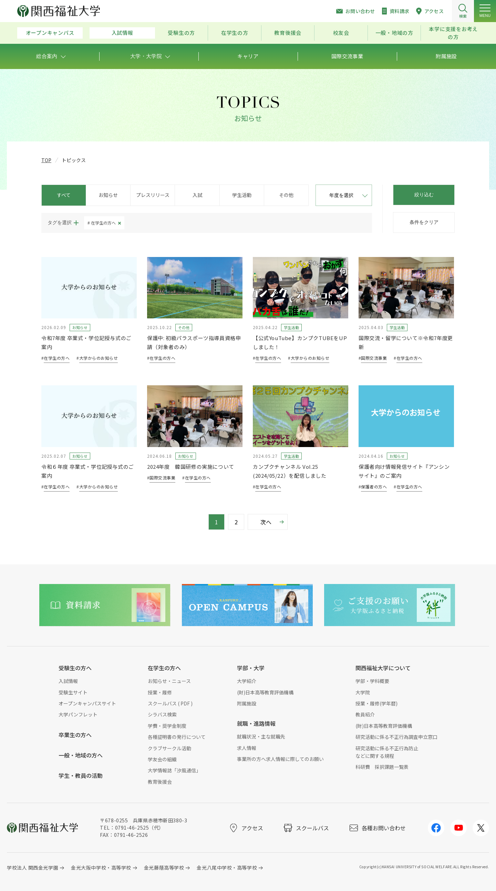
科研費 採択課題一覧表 (382, 766)
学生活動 (241, 194)
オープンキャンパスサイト (87, 703)
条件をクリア (424, 222)
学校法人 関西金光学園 (32, 867)
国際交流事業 (374, 358)
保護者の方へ (374, 486)
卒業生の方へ (75, 735)
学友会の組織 (162, 759)
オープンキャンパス (50, 32)
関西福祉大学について (383, 668)
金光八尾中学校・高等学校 (227, 867)
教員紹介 (365, 714)
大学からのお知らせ (98, 358)
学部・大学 (251, 668)
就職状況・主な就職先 (261, 736)
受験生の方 (181, 32)
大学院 (362, 692)
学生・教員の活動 (81, 775)
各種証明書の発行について (177, 736)
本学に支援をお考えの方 (453, 32)
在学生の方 (234, 32)
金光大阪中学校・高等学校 (101, 867)
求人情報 (246, 747)
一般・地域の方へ (81, 755)
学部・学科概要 (372, 680)
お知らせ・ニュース (169, 680)
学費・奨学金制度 (167, 725)
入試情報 (122, 32)
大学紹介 (246, 680)
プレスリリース (152, 194)
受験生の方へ (75, 668)
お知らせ (108, 194)
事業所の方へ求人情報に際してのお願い (280, 758)
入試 (197, 194)
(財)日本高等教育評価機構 (265, 692)
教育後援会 (287, 32)
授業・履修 (160, 692)
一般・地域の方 (394, 32)
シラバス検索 (162, 714)
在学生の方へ (103, 223)
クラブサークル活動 (169, 748)
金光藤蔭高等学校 (164, 867)
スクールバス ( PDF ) (170, 703)
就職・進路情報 (256, 723)
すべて (64, 194)
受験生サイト (73, 692)
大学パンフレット (78, 714)
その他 (286, 194)
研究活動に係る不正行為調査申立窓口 (396, 736)
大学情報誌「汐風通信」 (174, 770)
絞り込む (424, 194)
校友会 (341, 32)
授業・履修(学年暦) (376, 703)
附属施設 (246, 703)
